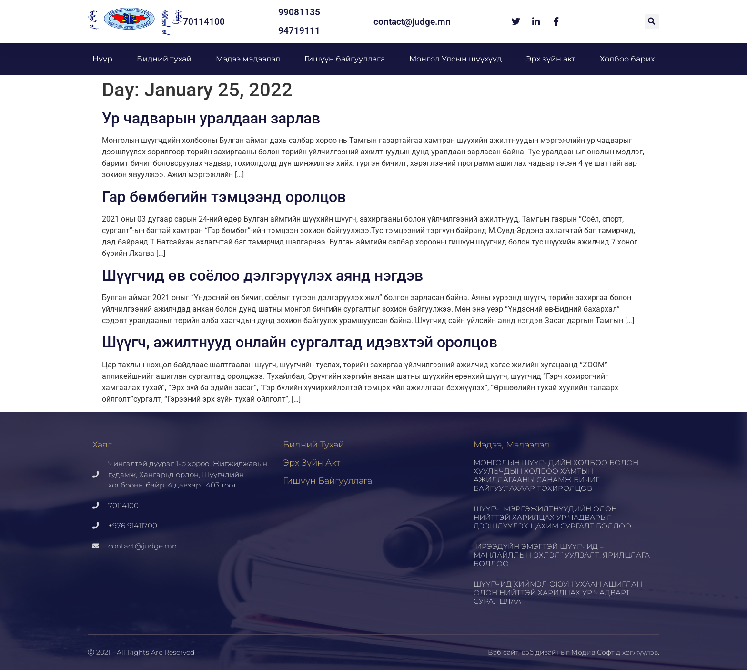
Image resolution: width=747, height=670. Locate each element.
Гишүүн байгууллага (344, 58)
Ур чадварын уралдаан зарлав (211, 118)
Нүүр (102, 58)
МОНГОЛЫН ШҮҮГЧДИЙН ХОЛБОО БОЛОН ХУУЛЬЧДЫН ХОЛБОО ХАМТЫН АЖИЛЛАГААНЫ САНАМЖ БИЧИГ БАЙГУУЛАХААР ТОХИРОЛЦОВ (556, 475)
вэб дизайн (541, 652)
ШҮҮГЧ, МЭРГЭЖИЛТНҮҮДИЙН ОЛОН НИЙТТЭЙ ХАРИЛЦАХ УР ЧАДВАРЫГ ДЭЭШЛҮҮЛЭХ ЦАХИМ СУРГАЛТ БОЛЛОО (552, 517)
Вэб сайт (503, 652)
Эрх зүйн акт (550, 58)
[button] (652, 21)
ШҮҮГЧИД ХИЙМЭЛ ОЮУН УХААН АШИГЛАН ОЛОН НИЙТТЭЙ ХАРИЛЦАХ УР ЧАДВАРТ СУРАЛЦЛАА (558, 592)
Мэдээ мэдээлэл (248, 58)
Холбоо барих (627, 58)
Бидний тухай (164, 58)
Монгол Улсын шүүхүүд (455, 58)
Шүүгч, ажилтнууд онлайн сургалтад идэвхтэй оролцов (299, 342)
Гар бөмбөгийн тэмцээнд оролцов (224, 197)
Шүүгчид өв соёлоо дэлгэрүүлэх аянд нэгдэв (262, 275)
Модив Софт (592, 652)
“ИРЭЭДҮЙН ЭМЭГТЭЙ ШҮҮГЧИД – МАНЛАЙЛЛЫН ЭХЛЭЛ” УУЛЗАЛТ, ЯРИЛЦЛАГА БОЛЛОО (562, 555)
